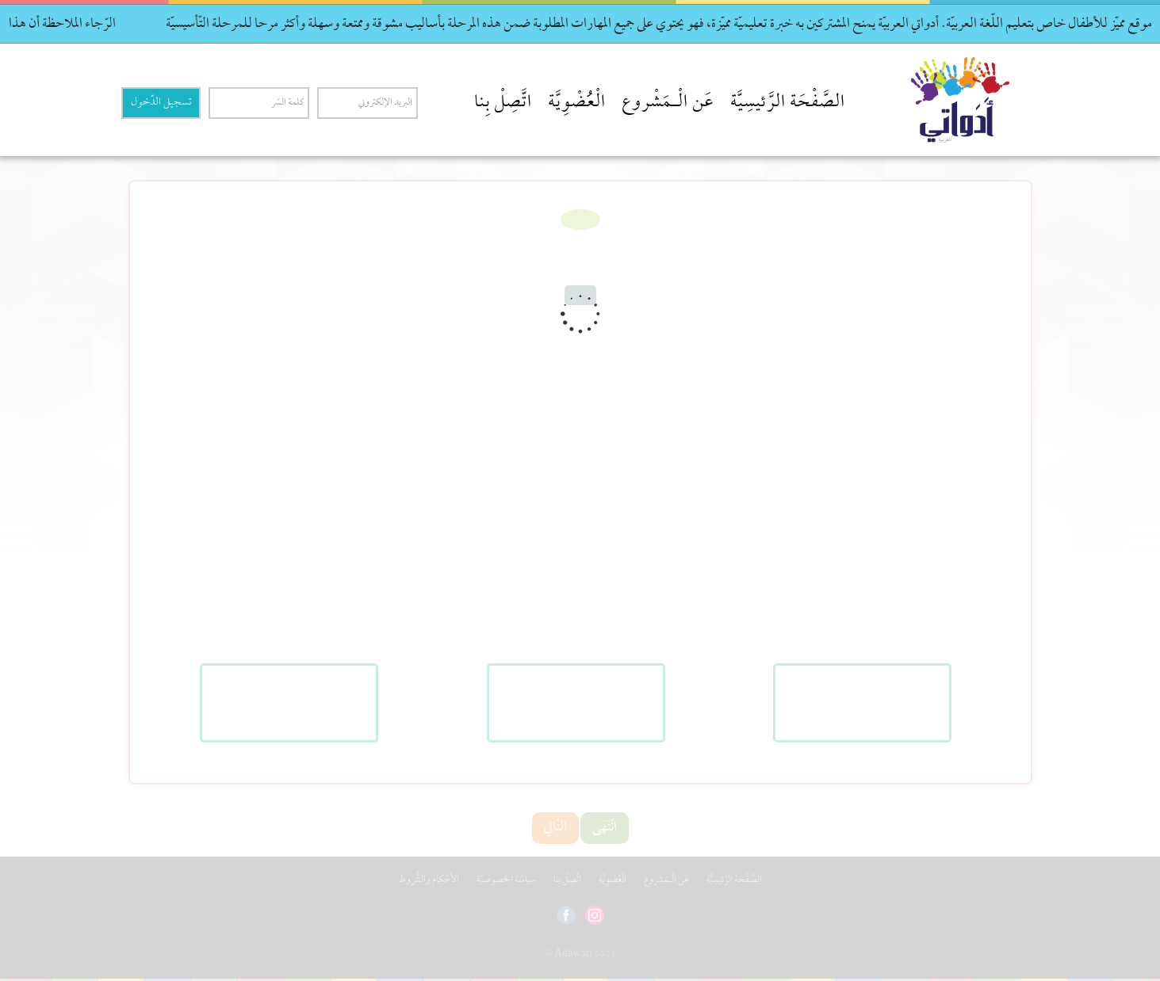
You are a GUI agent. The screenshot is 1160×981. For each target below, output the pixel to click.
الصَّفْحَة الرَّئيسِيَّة (787, 103)
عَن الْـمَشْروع (668, 103)
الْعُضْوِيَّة (577, 103)
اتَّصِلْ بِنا (503, 103)
